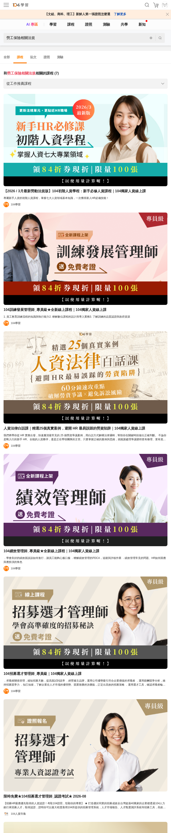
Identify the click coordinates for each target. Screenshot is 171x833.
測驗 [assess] (106, 24)
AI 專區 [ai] (32, 24)
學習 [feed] (53, 24)
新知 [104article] (142, 23)
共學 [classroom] (124, 24)
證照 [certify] (88, 24)
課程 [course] (70, 24)
